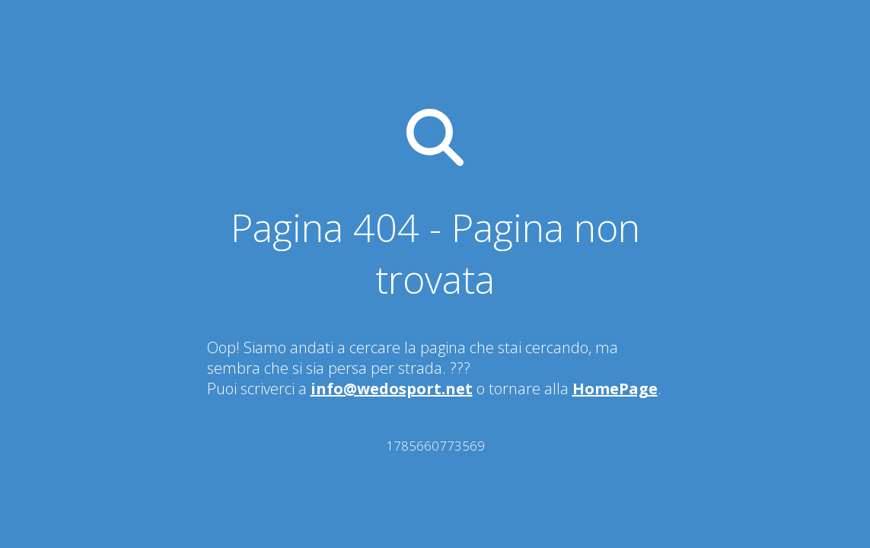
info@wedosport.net (392, 388)
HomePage (615, 388)
